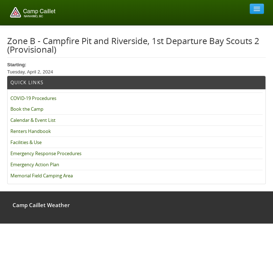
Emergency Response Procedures (45, 153)
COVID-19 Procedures (33, 98)
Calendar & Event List (33, 120)
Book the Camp (26, 109)
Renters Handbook (30, 131)
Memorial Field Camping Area (41, 175)
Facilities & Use (26, 142)
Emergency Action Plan (34, 164)
